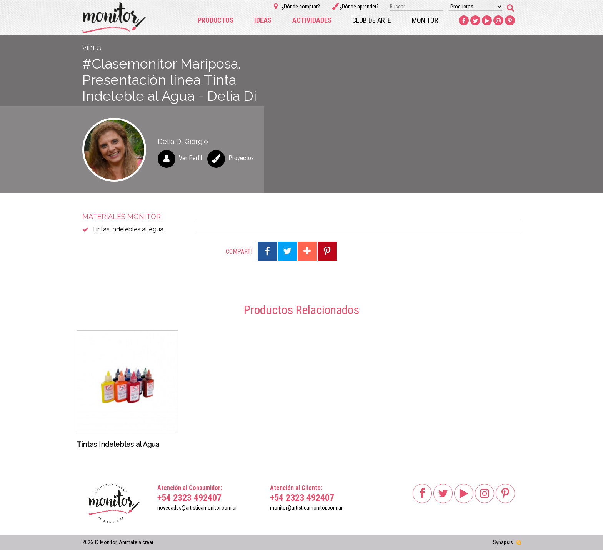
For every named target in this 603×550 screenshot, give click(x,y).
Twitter (475, 21)
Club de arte (371, 20)
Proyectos (241, 158)
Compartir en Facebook (267, 251)
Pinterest (510, 21)
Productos (215, 20)
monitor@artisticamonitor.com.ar (306, 508)
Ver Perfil (190, 158)
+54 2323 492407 (189, 498)
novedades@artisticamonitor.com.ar (197, 508)
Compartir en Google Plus (307, 251)
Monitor (425, 20)
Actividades (311, 20)
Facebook (464, 21)
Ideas (263, 20)
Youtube (487, 21)
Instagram (498, 21)
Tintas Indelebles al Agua (127, 229)
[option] (127, 391)
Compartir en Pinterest (327, 251)
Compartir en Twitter (287, 251)
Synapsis (503, 542)
